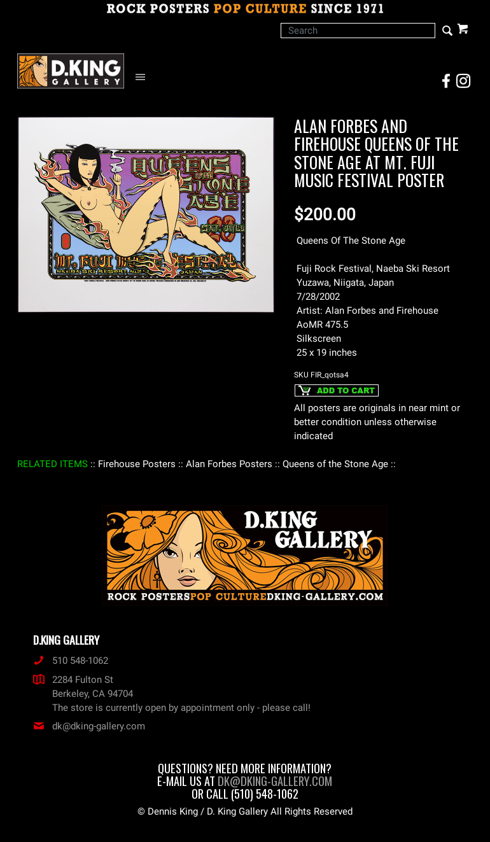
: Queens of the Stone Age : (335, 464)
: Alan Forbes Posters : (229, 464)
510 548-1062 (70, 660)
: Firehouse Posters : (137, 464)
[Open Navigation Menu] (143, 77)
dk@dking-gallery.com (89, 726)
